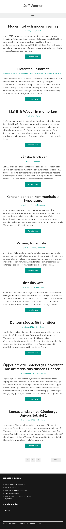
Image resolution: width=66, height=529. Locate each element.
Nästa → (56, 460)
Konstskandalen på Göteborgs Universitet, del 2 (33, 413)
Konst (38, 31)
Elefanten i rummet (33, 69)
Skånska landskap (33, 157)
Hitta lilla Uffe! (33, 283)
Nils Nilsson (40, 327)
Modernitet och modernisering (33, 26)
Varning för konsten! (33, 243)
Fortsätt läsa (33, 57)
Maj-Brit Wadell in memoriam (33, 112)
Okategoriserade (47, 73)
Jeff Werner (33, 5)
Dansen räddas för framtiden (33, 322)
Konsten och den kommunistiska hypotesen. (33, 199)
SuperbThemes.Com (33, 524)
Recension (59, 73)
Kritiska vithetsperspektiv (31, 73)
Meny (33, 15)
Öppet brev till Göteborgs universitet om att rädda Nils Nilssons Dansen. (33, 367)
